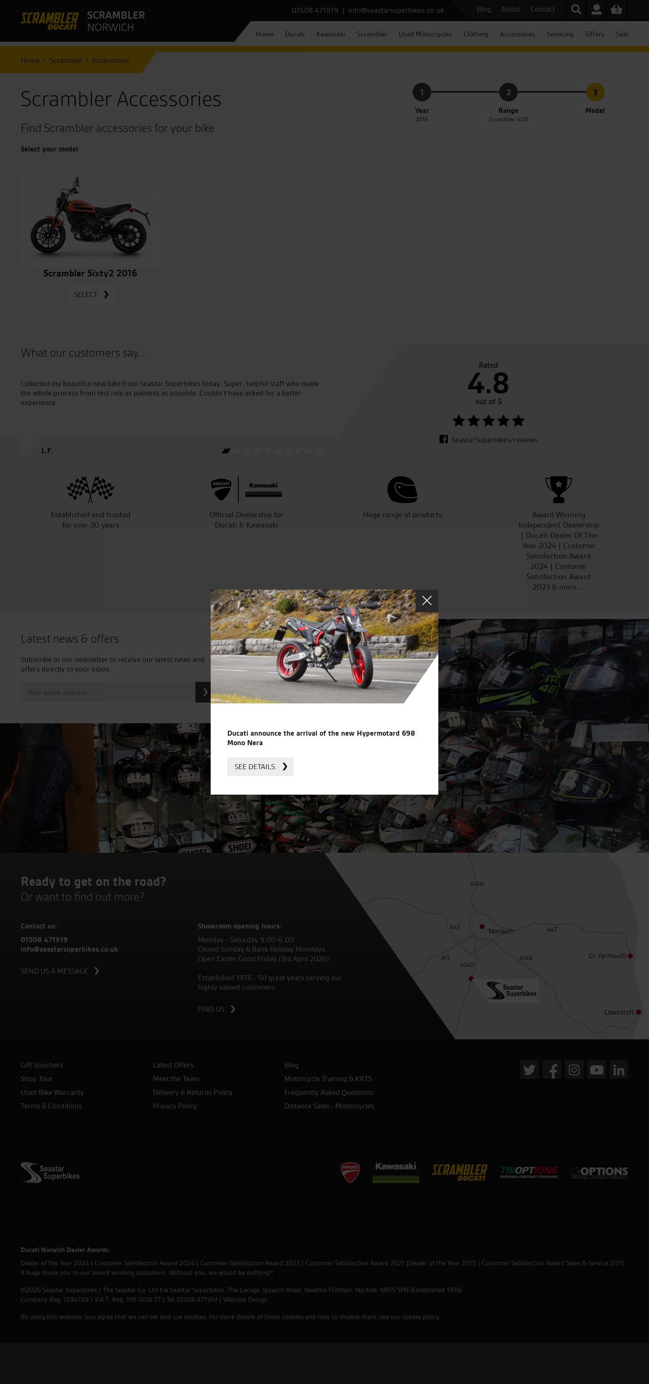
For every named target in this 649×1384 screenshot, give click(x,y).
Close (427, 600)
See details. (256, 766)
